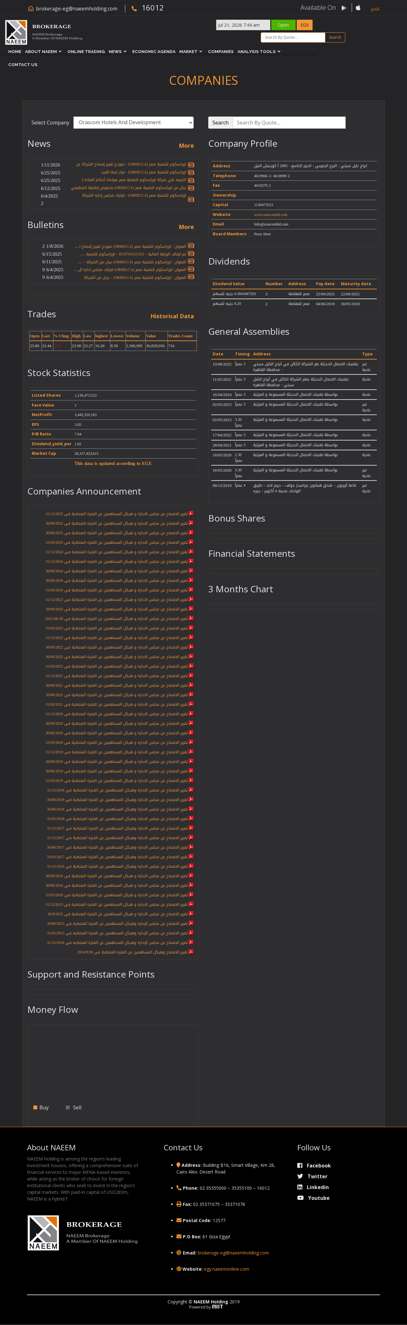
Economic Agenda (176, 50)
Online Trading (108, 50)
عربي (375, 8)
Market (211, 50)
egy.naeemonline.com (226, 1270)
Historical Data (172, 316)
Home (37, 50)
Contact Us (323, 50)
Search (370, 36)
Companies (243, 50)
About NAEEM (63, 50)
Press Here (262, 234)
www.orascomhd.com (270, 214)
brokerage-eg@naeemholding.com (77, 8)
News (137, 50)
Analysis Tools (279, 50)
